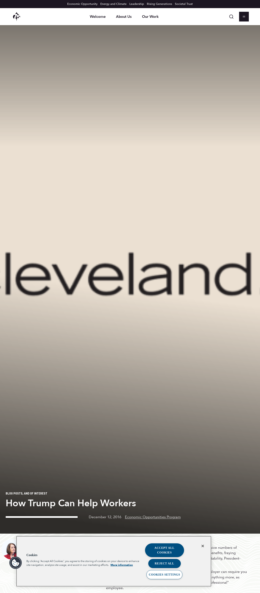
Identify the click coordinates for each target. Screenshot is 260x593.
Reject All (164, 563)
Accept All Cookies (164, 550)
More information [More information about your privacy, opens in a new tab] (121, 565)
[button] (15, 562)
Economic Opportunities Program (153, 517)
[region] (113, 561)
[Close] (202, 546)
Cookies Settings (164, 574)
